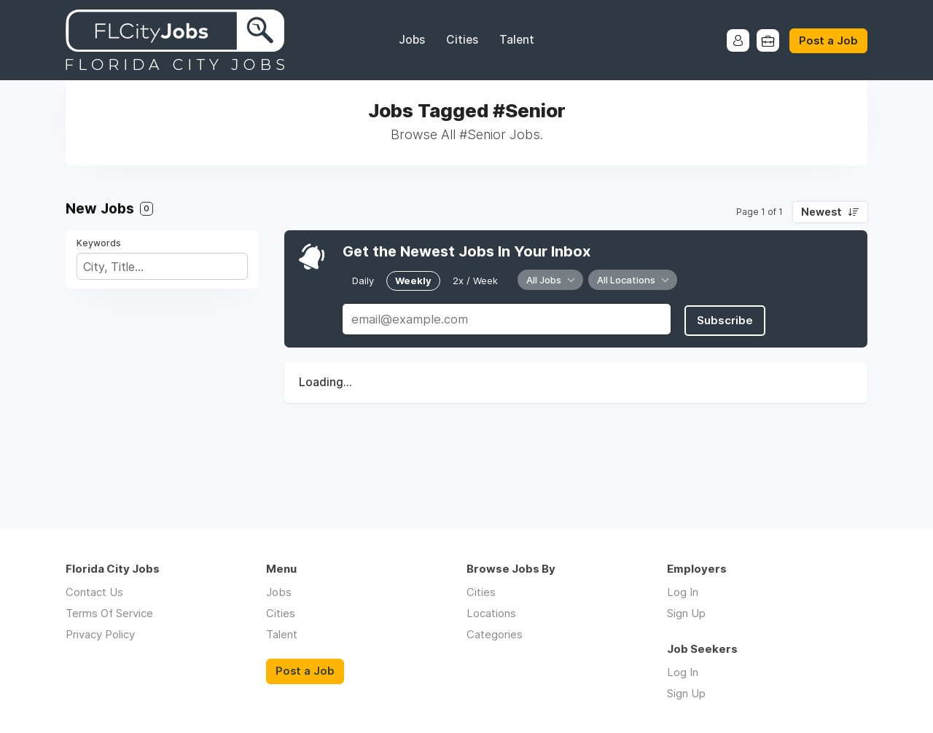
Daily (363, 280)
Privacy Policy (100, 634)
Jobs (412, 40)
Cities (462, 40)
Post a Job (828, 40)
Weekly (413, 280)
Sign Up (686, 613)
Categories (494, 634)
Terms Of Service (109, 613)
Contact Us (94, 592)
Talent (516, 40)
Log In (682, 592)
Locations (491, 613)
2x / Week (475, 280)
